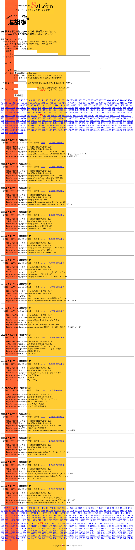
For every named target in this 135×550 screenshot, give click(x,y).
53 (13, 105)
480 (83, 132)
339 (95, 122)
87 (102, 105)
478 (76, 132)
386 (2, 127)
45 (123, 102)
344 (113, 122)
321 (28, 122)
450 (106, 130)
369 (72, 125)
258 (59, 117)
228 (80, 114)
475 (65, 132)
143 (32, 109)
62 (36, 105)
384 (128, 125)
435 (50, 130)
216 (35, 114)
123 (89, 107)
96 (126, 105)
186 (58, 112)
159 (91, 109)
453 (117, 130)
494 (2, 134)
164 (109, 109)
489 (117, 132)
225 (69, 114)
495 (6, 134)
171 (2, 112)
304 (98, 120)
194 (87, 112)
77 (76, 105)
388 (10, 127)
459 (6, 132)
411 (94, 127)
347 (124, 122)
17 (50, 102)
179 (32, 112)
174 (13, 112)
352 (10, 125)
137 (10, 109)
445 (87, 130)
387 (6, 127)
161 (98, 109)
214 (28, 114)
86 (100, 105)
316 (10, 122)
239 (120, 114)
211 (17, 114)
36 (100, 102)
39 (108, 102)
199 (106, 112)
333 (72, 122)
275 (122, 117)
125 (96, 107)
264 (81, 117)
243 (2, 117)
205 (128, 112)
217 (39, 114)
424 (10, 130)
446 (91, 130)
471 (50, 132)
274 (118, 117)
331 (65, 122)
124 (93, 107)
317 (13, 122)
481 (87, 132)
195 (91, 112)
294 (61, 120)
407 (80, 127)
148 (50, 109)
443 (80, 130)
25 (71, 102)
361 (43, 125)
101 (9, 107)
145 (39, 109)
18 (52, 102)
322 (32, 122)
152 (65, 109)
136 (6, 109)
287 (35, 120)
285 (28, 120)
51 (7, 105)
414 (105, 127)
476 (69, 132)
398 (47, 127)
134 (129, 107)
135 (2, 109)
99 (2, 107)
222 (57, 114)
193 (83, 112)
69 (55, 105)
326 (47, 122)
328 (54, 122)
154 (72, 109)
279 (6, 120)
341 (102, 122)
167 (120, 109)
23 (65, 102)
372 (83, 125)
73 (65, 105)
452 (113, 130)
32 (89, 102)
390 (17, 127)
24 (68, 102)
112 (49, 107)
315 (6, 122)
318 (17, 122)
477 (72, 132)
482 (91, 132)
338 (91, 122)
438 (61, 130)
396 (39, 127)
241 (128, 114)
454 (120, 130)
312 (128, 120)
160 (95, 109)
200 (109, 112)
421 (131, 127)
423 (6, 130)
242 (131, 114)
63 (39, 105)
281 (13, 120)
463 (21, 132)
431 (35, 130)
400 (54, 127)
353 (13, 125)
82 (89, 105)
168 (124, 109)
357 (28, 125)
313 (131, 120)
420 (128, 127)
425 (13, 130)
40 (110, 102)
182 (43, 112)
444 (83, 130)
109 (38, 107)
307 (109, 120)
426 (17, 130)
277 (129, 117)
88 (105, 105)
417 (117, 127)
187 (61, 112)
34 (94, 102)
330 (61, 122)
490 (120, 132)
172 (6, 112)
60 (31, 105)
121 (81, 107)
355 (21, 125)
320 (24, 122)
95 (123, 105)
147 (47, 109)
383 (124, 125)
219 (46, 114)
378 (106, 125)
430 (32, 130)
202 (117, 112)
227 (76, 114)
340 (98, 122)
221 (54, 114)
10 (31, 102)
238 (117, 114)
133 (126, 107)
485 (102, 132)
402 (61, 127)
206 (131, 112)
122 (85, 107)
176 (21, 112)
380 (113, 125)
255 (48, 117)
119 (74, 107)
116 (63, 107)
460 (10, 132)
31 (87, 102)
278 (2, 120)
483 (95, 132)
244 (6, 117)
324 (39, 122)
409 (87, 127)
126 (100, 107)
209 (10, 114)
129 (111, 107)
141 (24, 109)
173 (10, 112)
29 (81, 102)
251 (32, 117)
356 (24, 125)
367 (65, 125)
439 (65, 130)
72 (63, 105)
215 (32, 114)
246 (13, 117)
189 (69, 112)
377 (102, 125)
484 (98, 132)
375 (95, 125)
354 (17, 125)
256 (52, 117)
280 (10, 120)
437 (58, 130)
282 (17, 120)
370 (76, 125)
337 (87, 122)
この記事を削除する (56, 145)
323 (35, 122)
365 (58, 125)
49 (2, 105)
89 (108, 105)
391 (21, 127)
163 (106, 109)
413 (102, 127)
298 (76, 120)
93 (118, 105)
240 (124, 114)
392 (24, 127)
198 (102, 112)
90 (110, 105)
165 (113, 109)
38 (105, 102)
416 (113, 127)
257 (55, 117)
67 (50, 105)
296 (69, 120)
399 (50, 127)
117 (67, 107)
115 (60, 107)
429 (28, 130)
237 (113, 114)
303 (95, 120)
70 (57, 105)
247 (17, 117)
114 (56, 107)
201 (113, 112)
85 (97, 105)
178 (28, 112)
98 (131, 105)
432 (39, 130)
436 (54, 130)
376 (98, 125)
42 (116, 102)
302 (91, 120)
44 (121, 102)
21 (60, 102)
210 (13, 114)
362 (47, 125)
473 (58, 132)
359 (35, 125)
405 (72, 127)
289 (43, 120)
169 (128, 109)
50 (5, 105)
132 (122, 107)
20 (58, 102)
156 (80, 109)
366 (61, 125)
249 (24, 117)
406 (76, 127)
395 (35, 127)
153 (69, 109)
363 (50, 125)
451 (109, 130)
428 (24, 130)
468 (39, 132)
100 (5, 107)
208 (6, 114)
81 (86, 105)
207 (2, 114)
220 (50, 114)
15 (44, 102)
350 (2, 125)
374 (91, 125)
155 (76, 109)
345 (117, 122)
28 (79, 102)
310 (120, 120)
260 (67, 117)
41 (113, 102)
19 (55, 102)
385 (131, 125)
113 (52, 107)
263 (78, 117)
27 (76, 102)
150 (58, 109)
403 (65, 127)
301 (87, 120)
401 (58, 127)
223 (61, 114)
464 (24, 132)
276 (126, 117)
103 (16, 107)
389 (13, 127)
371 (80, 125)
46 (126, 102)
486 (106, 132)
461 (13, 132)
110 (42, 107)
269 (100, 117)
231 (91, 114)
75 (71, 105)
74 (68, 105)
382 (120, 125)
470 (47, 132)
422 (2, 130)
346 (120, 122)
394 (32, 127)
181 (39, 112)
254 (44, 117)
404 (69, 127)
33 (92, 102)
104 (20, 107)
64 (42, 105)
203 (120, 112)
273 (115, 117)
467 (35, 132)
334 (76, 122)
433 (43, 130)
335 (80, 122)
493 (131, 132)
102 (12, 107)
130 (115, 107)
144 (35, 109)
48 (131, 102)
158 (87, 109)
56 (21, 105)
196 (95, 112)
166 (117, 109)
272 (111, 117)
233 (98, 114)
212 (21, 114)
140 (21, 109)
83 (92, 105)
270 (103, 117)
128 (107, 107)
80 (84, 105)
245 (10, 117)
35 (97, 102)
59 (28, 105)
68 (52, 105)
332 (69, 122)
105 (23, 107)
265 (85, 117)
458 (2, 132)
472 (54, 132)
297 (72, 120)
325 (43, 122)
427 (21, 130)
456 (128, 130)
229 (83, 114)
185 (54, 112)
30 (84, 102)
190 (72, 112)
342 (106, 122)
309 (117, 120)
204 (124, 112)
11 (34, 102)
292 (54, 120)
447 (95, 130)
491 (124, 132)
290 (47, 120)
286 (32, 120)
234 (102, 114)
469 (43, 132)
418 (120, 127)
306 (106, 120)
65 (44, 105)
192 (80, 112)
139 (17, 109)
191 (76, 112)
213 (24, 114)
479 (80, 132)
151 (61, 109)
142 (28, 109)
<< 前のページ (8, 102)
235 (105, 114)
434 (47, 130)
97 (129, 105)
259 (63, 117)
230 (87, 114)
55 (18, 105)
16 (47, 102)
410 (91, 127)
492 (128, 132)
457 (131, 130)
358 (32, 125)
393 (28, 127)
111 (45, 107)
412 (98, 127)
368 (69, 125)
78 (79, 105)
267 (92, 117)
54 (15, 105)
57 (23, 105)
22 (63, 102)
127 (104, 107)
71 (60, 105)
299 (80, 120)
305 (102, 120)
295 (65, 120)
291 (50, 120)
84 (94, 105)
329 (58, 122)
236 (109, 114)
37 (102, 102)
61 (34, 105)
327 (50, 122)
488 (113, 132)
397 (43, 127)
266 (89, 117)
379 (109, 125)
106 (27, 107)
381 (117, 125)
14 (42, 102)
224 (65, 114)
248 (21, 117)
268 (96, 117)
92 (115, 105)
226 (72, 114)
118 (71, 107)
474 (61, 132)
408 (83, 127)
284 (24, 120)
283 (21, 120)
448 (98, 130)
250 (28, 117)
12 (36, 102)
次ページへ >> (16, 134)
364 (54, 125)
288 (39, 120)
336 (83, 122)
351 (6, 125)
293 (58, 120)
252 (35, 117)
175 (17, 112)
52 (10, 105)
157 (83, 109)
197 (98, 112)
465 (28, 132)
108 (34, 107)
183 (47, 112)
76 (73, 105)
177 (24, 112)
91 (113, 105)
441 (72, 130)
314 (2, 122)
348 (128, 122)
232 (94, 114)
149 (54, 109)
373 (87, 125)
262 (74, 117)
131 (118, 107)
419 (124, 127)
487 (109, 132)
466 (32, 132)
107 (31, 107)
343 (109, 122)
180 (35, 112)
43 (118, 102)
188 (65, 112)
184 (50, 112)
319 (21, 122)
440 (69, 130)
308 (113, 120)
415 (109, 127)
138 (13, 109)
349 (131, 122)
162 (102, 109)
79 (81, 105)
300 (83, 120)
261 (70, 117)
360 (39, 125)
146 (43, 109)
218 (43, 114)
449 (102, 130)
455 (124, 130)
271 (107, 117)
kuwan (43, 145)
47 (129, 102)
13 (39, 102)
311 (124, 120)
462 (17, 132)
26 (73, 102)
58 (26, 105)
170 (131, 109)
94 (121, 105)
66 (47, 105)
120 (78, 107)
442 (76, 130)
